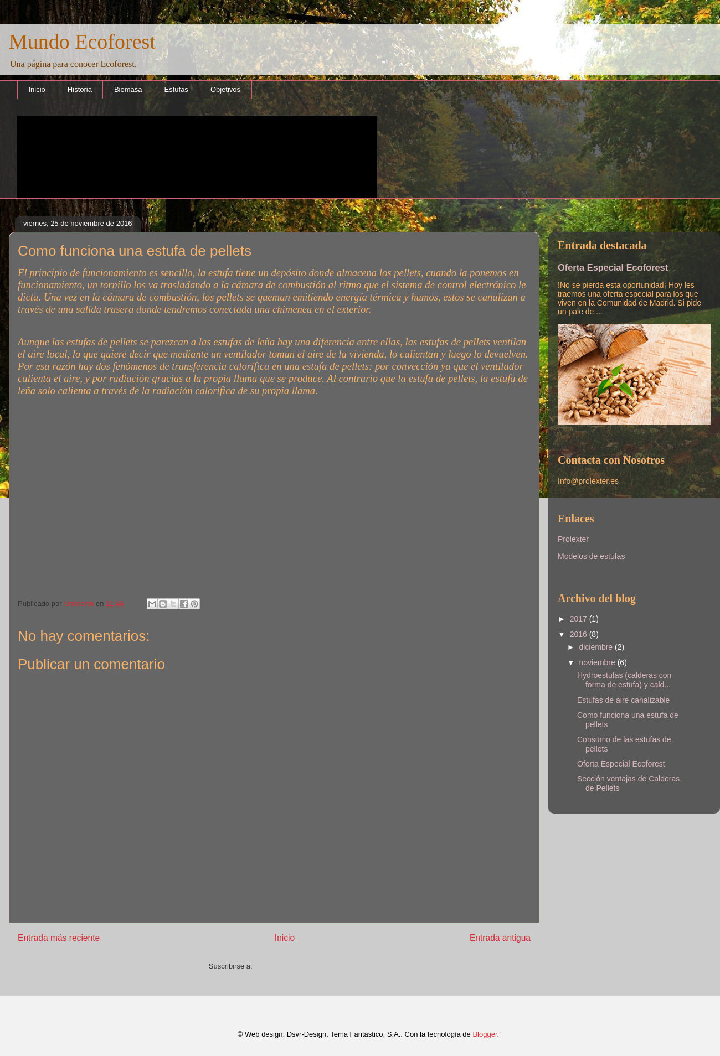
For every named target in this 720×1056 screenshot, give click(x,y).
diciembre (597, 647)
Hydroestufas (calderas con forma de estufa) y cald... (624, 680)
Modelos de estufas (591, 556)
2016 (579, 634)
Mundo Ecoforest (82, 41)
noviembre (598, 662)
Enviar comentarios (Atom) (297, 966)
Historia (80, 89)
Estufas (176, 89)
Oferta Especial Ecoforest (613, 267)
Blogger (484, 1034)
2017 (579, 618)
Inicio (37, 89)
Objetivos (225, 89)
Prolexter (573, 539)
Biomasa (128, 89)
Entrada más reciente (59, 938)
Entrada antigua (500, 938)
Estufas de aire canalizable (623, 700)
